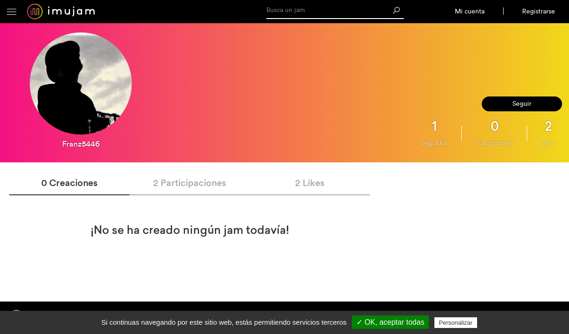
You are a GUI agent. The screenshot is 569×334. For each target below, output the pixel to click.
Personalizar (455, 322)
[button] (11, 11)
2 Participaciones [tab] (189, 182)
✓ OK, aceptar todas (390, 322)
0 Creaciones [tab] (69, 182)
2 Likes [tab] (309, 182)
